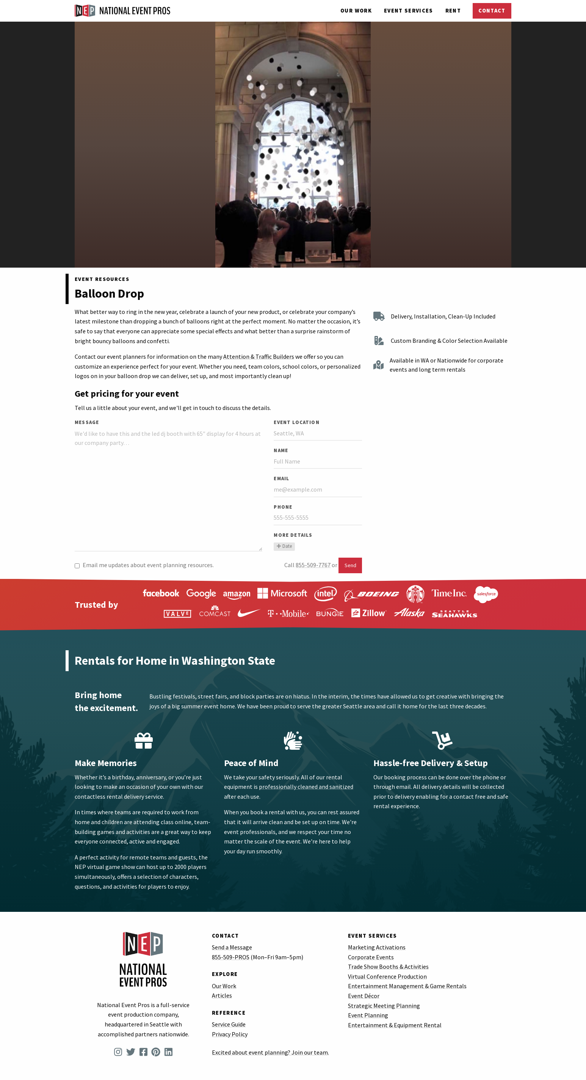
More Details (293, 535)
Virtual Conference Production (387, 976)
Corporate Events (371, 957)
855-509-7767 (313, 565)
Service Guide (229, 1024)
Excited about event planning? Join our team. (270, 1052)
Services (408, 10)
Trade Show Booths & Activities (388, 966)
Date (284, 546)
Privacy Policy (230, 1034)
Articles (222, 995)
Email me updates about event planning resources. (144, 565)
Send (350, 565)
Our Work (356, 10)
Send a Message (232, 947)
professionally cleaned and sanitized (306, 786)
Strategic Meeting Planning (384, 1005)
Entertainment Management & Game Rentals (407, 986)
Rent (453, 10)
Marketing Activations (377, 947)
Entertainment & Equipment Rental (395, 1025)
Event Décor (363, 996)
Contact (491, 10)
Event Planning (368, 1015)
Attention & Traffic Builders (258, 356)
